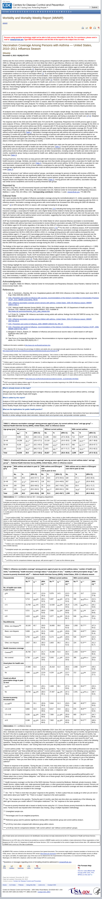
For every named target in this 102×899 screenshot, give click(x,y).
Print (4, 868)
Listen (29, 868)
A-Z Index (12, 885)
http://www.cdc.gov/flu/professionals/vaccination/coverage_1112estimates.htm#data (52, 378)
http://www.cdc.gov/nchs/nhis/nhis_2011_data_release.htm (29, 311)
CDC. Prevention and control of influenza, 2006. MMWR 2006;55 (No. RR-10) (35, 324)
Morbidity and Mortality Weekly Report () (33, 18)
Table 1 (28, 132)
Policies (21, 885)
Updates (11, 868)
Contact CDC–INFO (44, 892)
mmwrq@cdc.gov (16, 40)
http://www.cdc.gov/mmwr (48, 853)
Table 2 (57, 147)
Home (5, 885)
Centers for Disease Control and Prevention (27, 881)
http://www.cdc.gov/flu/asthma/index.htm (37, 345)
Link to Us (41, 885)
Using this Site (30, 885)
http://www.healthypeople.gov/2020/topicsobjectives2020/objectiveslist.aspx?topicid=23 (30, 351)
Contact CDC (52, 885)
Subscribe (21, 868)
